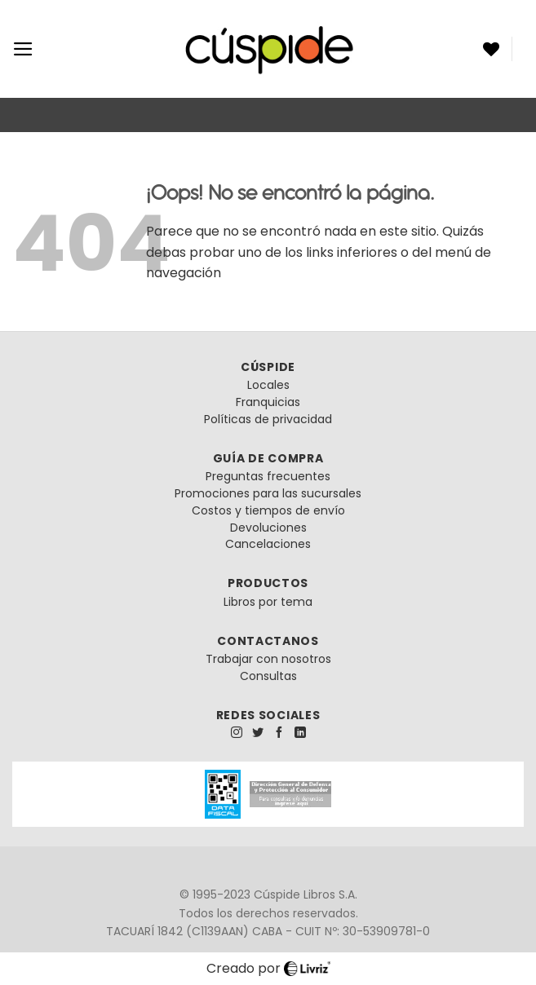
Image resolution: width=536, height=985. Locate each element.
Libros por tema (268, 602)
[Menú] (23, 49)
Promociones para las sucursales (268, 493)
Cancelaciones (268, 544)
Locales (268, 385)
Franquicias (268, 402)
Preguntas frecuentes (268, 476)
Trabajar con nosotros (268, 659)
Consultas (268, 676)
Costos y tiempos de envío (268, 510)
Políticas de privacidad (268, 419)
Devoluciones (268, 527)
